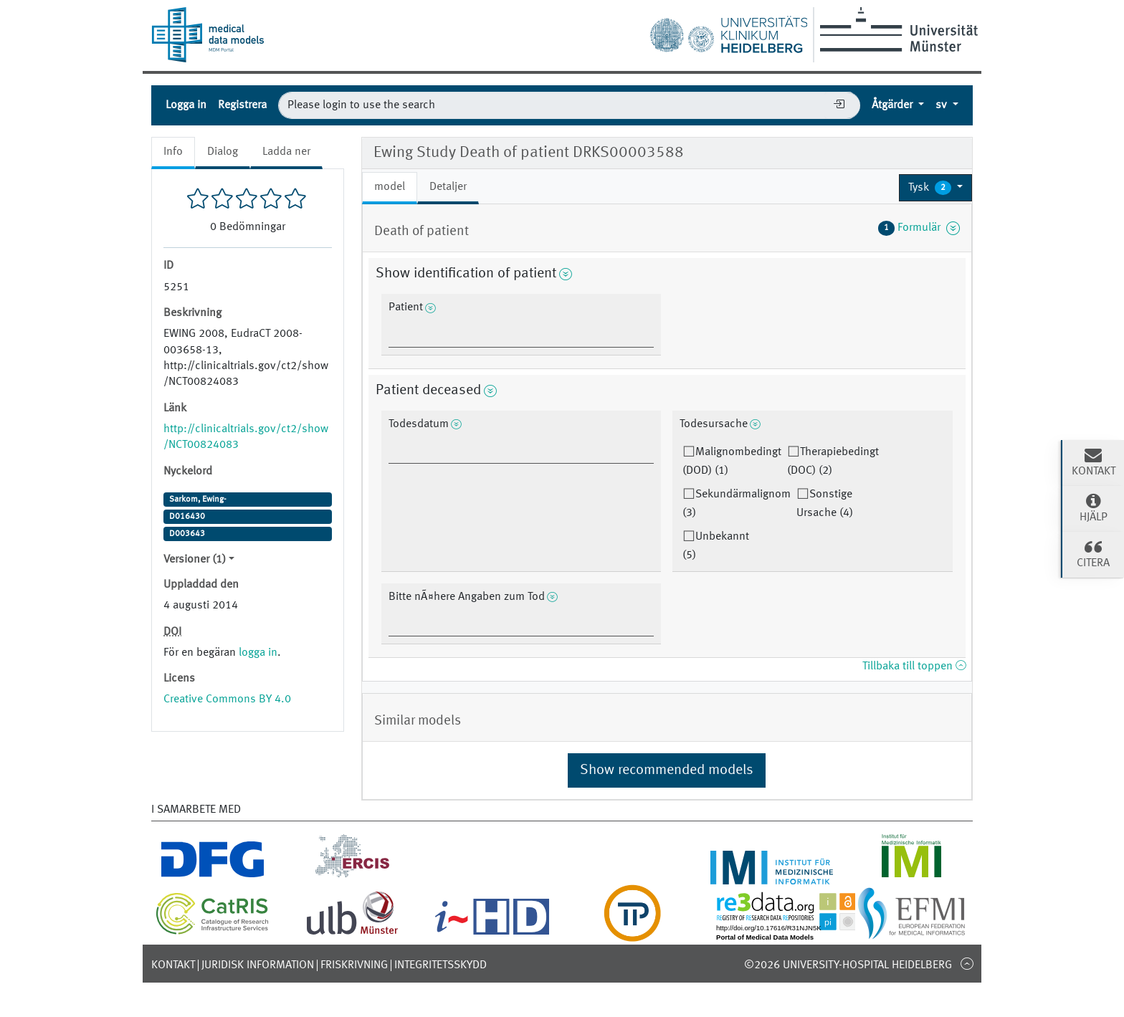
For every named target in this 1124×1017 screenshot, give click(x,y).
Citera (1093, 553)
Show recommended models (666, 770)
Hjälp (1093, 507)
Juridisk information (257, 965)
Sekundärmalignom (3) (736, 504)
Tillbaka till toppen (914, 666)
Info (173, 152)
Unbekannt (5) (715, 546)
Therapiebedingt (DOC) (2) (833, 462)
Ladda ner (286, 152)
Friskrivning (354, 965)
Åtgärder (893, 105)
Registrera (242, 105)
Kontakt (173, 965)
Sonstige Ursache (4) (824, 504)
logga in (258, 653)
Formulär (919, 228)
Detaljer (448, 187)
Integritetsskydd (440, 965)
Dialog (222, 152)
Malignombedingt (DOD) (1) (731, 462)
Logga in (186, 105)
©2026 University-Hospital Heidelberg (848, 965)
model (389, 187)
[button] (935, 187)
